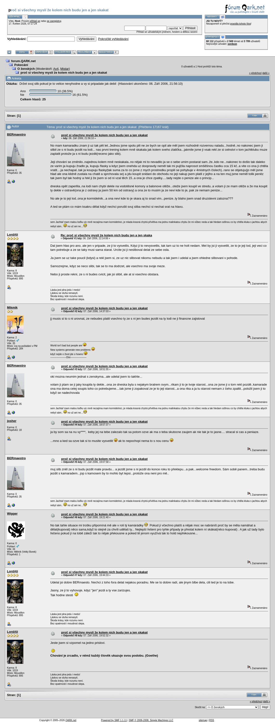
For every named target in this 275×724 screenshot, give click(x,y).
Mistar (64, 69)
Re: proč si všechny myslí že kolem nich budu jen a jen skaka (106, 235)
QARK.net (70, 720)
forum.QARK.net (23, 61)
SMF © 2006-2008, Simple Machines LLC (151, 720)
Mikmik (12, 307)
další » (265, 73)
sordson (232, 44)
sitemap (203, 720)
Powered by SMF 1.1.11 (114, 720)
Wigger (12, 513)
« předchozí (255, 73)
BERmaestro (16, 134)
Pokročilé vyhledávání (113, 39)
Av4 (56, 69)
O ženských (26, 69)
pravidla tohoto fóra (240, 23)
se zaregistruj (54, 21)
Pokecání (21, 65)
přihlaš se (35, 21)
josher (11, 421)
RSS (211, 720)
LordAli (12, 234)
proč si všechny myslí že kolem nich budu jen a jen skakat (63, 72)
